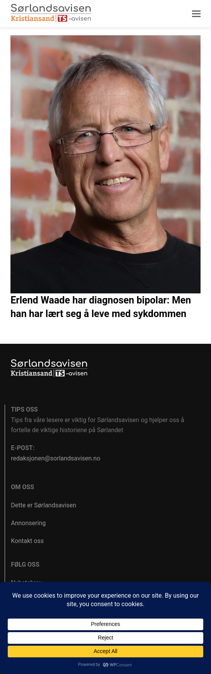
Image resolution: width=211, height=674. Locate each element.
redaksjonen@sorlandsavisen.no (55, 458)
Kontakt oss (27, 541)
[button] (196, 14)
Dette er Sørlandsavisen (43, 505)
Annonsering (28, 523)
